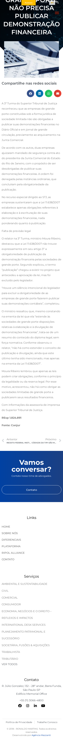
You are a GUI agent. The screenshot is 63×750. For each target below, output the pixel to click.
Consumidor (11, 604)
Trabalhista (11, 652)
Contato (8, 559)
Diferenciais (11, 539)
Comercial (10, 597)
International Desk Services (24, 624)
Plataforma (11, 546)
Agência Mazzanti (41, 735)
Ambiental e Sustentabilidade (24, 583)
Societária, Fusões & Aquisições (26, 645)
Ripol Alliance (13, 552)
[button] (58, 2)
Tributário (10, 658)
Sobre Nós (10, 533)
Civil (5, 590)
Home (6, 526)
